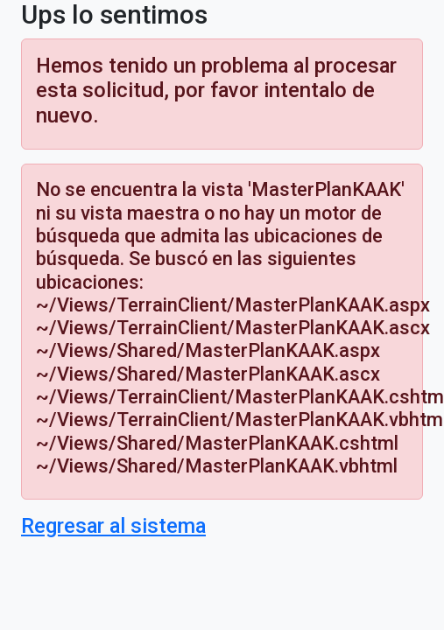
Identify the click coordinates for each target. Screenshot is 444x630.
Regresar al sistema (113, 526)
